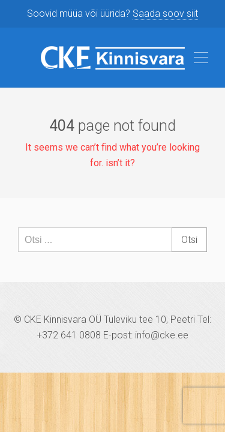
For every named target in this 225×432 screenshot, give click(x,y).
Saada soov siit (165, 13)
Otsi (189, 239)
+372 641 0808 (69, 335)
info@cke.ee (161, 335)
